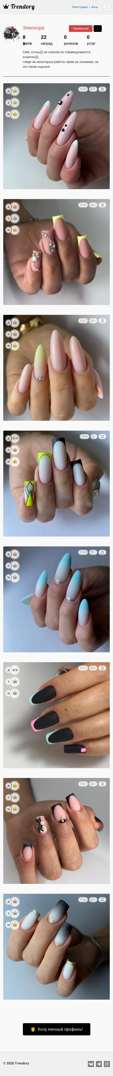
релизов (71, 40)
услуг (91, 40)
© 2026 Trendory (16, 1063)
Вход (95, 7)
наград (46, 40)
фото (27, 40)
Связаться (80, 28)
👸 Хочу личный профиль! (56, 1029)
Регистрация (80, 7)
